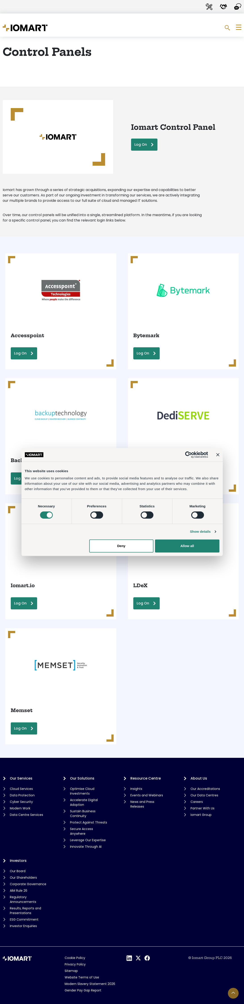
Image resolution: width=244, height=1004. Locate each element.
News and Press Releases (142, 804)
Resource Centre (145, 778)
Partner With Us (202, 808)
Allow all (187, 546)
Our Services (21, 778)
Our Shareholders (23, 877)
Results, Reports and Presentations (25, 910)
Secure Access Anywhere (81, 831)
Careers (197, 802)
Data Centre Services (26, 815)
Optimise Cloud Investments (82, 791)
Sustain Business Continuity (82, 813)
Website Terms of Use (82, 977)
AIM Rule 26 (18, 890)
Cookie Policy (75, 958)
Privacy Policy (75, 964)
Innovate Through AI (86, 846)
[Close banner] (217, 454)
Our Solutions (82, 778)
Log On (140, 144)
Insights (136, 789)
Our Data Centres (204, 795)
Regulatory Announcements (23, 899)
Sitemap (71, 971)
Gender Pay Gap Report (83, 990)
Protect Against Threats (88, 822)
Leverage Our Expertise (88, 840)
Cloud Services (21, 789)
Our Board (17, 871)
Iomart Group (201, 815)
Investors (18, 860)
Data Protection (22, 795)
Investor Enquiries (23, 926)
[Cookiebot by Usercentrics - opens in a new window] (188, 454)
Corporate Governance (28, 884)
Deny (121, 546)
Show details (200, 531)
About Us (199, 778)
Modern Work (20, 808)
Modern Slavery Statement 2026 (90, 984)
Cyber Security (21, 802)
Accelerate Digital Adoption (84, 802)
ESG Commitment (24, 919)
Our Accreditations (205, 789)
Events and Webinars (146, 795)
